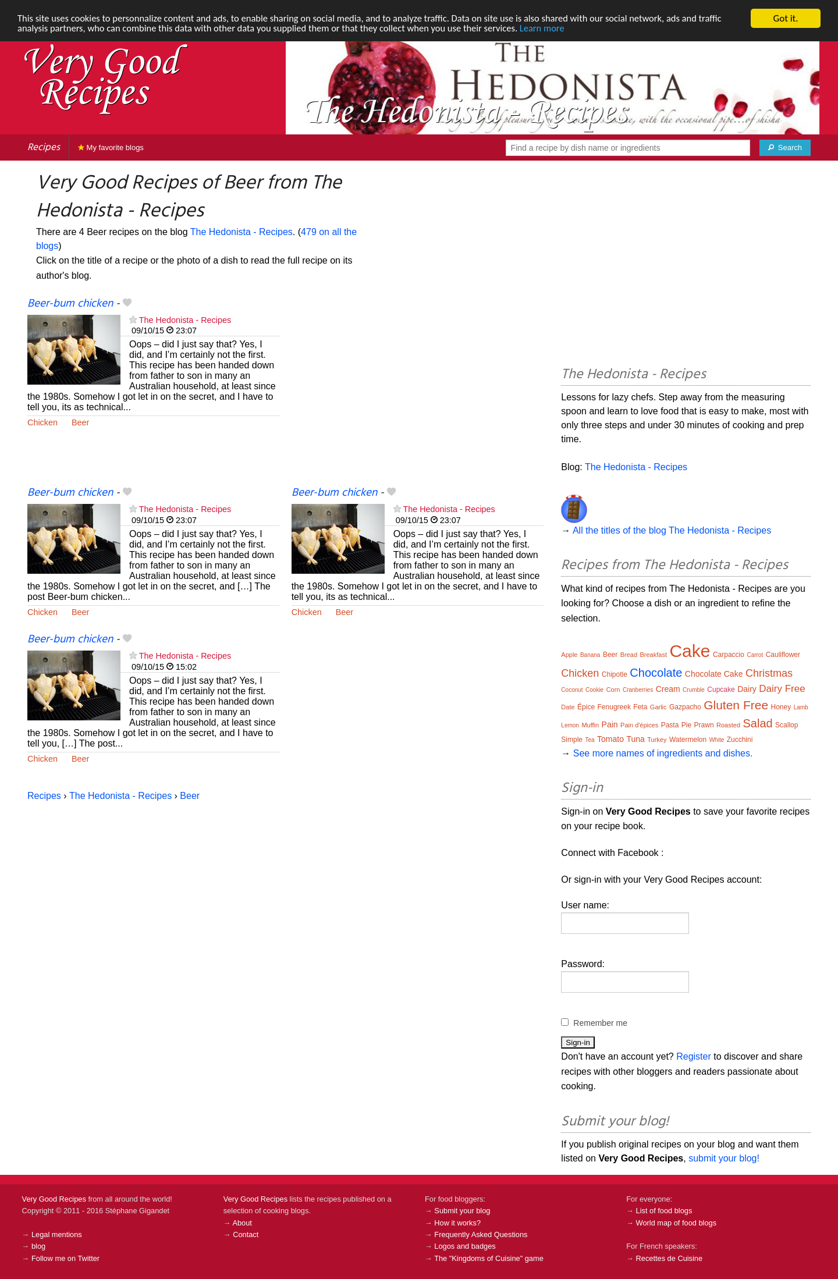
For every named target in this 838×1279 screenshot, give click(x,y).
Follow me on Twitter (65, 1258)
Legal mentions (56, 1234)
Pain (610, 724)
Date (567, 707)
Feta (640, 707)
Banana (590, 655)
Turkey (656, 739)
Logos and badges (464, 1246)
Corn (613, 689)
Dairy (747, 689)
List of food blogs (664, 1210)
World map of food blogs (676, 1222)
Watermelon (687, 740)
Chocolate (656, 672)
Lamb (801, 707)
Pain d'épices (639, 725)
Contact (245, 1234)
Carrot (755, 655)
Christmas (769, 673)
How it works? (457, 1222)
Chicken (42, 422)
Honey (781, 707)
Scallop (786, 725)
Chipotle (614, 674)
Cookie (594, 690)
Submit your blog (462, 1210)
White (717, 740)
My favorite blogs (111, 147)
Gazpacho (685, 707)
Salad (757, 723)
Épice (586, 707)
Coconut (572, 690)
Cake (689, 650)
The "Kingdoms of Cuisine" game (489, 1258)
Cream (668, 689)
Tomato (610, 739)
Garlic (658, 707)
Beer (80, 422)
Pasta (670, 725)
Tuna (635, 739)
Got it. (785, 18)
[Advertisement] (418, 391)
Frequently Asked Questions (480, 1234)
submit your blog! (723, 1158)
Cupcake (720, 689)
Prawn (704, 725)
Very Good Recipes (54, 1199)
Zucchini (740, 740)
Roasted (728, 725)
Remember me (600, 1023)
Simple (572, 740)
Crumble (694, 690)
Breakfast (653, 654)
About (241, 1222)
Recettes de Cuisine (669, 1258)
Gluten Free (736, 705)
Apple (569, 654)
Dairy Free (782, 688)
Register (693, 1056)
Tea (589, 740)
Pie (686, 725)
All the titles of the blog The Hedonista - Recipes (672, 530)
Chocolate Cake (714, 673)
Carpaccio (728, 655)
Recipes (43, 147)
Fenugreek (614, 707)
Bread (628, 654)
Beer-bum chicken (70, 303)
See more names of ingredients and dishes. (663, 753)
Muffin (590, 725)
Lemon (570, 725)
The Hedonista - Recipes (241, 232)
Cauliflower (783, 655)
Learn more (558, 29)
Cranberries (638, 690)
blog (38, 1246)
